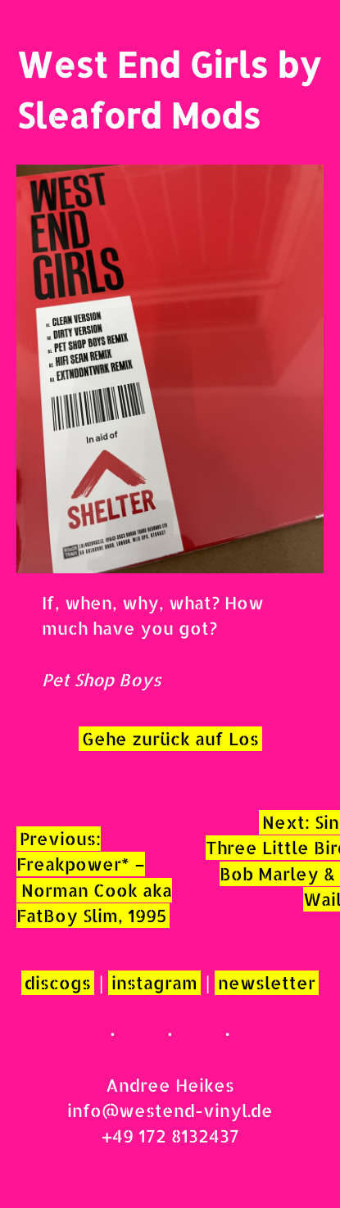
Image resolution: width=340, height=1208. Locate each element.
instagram (154, 982)
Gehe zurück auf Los (170, 738)
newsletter (266, 982)
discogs (58, 982)
